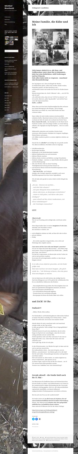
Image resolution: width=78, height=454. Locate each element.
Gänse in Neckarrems (9, 66)
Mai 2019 (7, 100)
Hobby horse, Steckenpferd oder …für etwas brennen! (11, 73)
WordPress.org (8, 144)
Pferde (66, 439)
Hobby (66, 437)
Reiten (33, 440)
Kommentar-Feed (8, 141)
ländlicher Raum (49, 439)
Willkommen (8, 17)
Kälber (33, 439)
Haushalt (62, 437)
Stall (44, 440)
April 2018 (7, 105)
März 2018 (7, 107)
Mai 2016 (7, 110)
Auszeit (48, 437)
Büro (55, 437)
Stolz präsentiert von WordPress (51, 451)
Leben (6, 121)
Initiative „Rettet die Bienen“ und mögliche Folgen (11, 61)
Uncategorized (8, 123)
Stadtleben (40, 440)
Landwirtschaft (57, 439)
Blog (6, 24)
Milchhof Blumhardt (9, 7)
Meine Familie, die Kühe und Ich (50, 23)
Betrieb (52, 437)
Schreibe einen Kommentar (54, 440)
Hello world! (15, 87)
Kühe (39, 439)
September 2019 (8, 95)
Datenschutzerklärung (10, 22)
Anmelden (7, 137)
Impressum (7, 19)
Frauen (58, 437)
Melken (62, 439)
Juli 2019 (7, 98)
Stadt (36, 440)
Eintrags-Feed (8, 139)
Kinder (36, 439)
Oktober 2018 (8, 102)
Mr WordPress (8, 87)
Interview (7, 64)
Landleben (43, 439)
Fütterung (7, 119)
